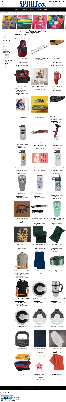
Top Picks (4, 66)
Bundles (4, 46)
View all (4, 35)
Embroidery (19, 62)
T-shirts (4, 37)
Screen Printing (19, 63)
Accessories (5, 49)
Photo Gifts (7, 54)
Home (1, 12)
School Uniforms (6, 41)
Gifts (6, 55)
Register (55, 1)
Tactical (4, 44)
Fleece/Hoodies (6, 38)
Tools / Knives (7, 58)
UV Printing (37, 89)
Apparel (4, 67)
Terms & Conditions (5, 395)
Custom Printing (37, 61)
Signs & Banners (6, 51)
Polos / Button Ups (6, 40)
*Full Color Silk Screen (19, 60)
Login (50, 1)
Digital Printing (19, 65)
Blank (19, 66)
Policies (11, 395)
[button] (2, 1)
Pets (6, 64)
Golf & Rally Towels (8, 60)
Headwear (5, 47)
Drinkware (7, 57)
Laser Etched (54, 88)
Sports (4, 43)
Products (6, 12)
